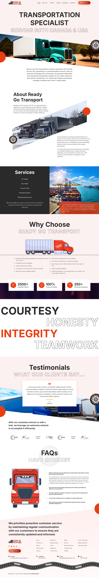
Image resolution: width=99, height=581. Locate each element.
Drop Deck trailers (82, 548)
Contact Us (72, 2)
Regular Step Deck (82, 546)
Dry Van (66, 546)
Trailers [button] (52, 2)
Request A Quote (84, 2)
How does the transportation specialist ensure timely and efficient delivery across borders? (67, 491)
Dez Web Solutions (34, 577)
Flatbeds (66, 554)
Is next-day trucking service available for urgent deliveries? (65, 501)
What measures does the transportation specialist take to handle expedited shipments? (67, 506)
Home (39, 2)
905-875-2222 (42, 561)
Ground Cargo (25, 190)
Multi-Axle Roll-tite (68, 548)
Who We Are (39, 546)
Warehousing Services (24, 200)
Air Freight (25, 179)
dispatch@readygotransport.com (67, 561)
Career (52, 548)
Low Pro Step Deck (82, 543)
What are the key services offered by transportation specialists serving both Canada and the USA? (69, 477)
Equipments (65, 2)
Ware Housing (39, 551)
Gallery (38, 548)
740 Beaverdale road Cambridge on (19, 561)
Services (58, 2)
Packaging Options (25, 195)
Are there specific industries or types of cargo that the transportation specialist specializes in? (68, 497)
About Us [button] (44, 2)
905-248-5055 (83, 561)
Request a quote (54, 546)
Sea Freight (24, 185)
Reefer (65, 543)
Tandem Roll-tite (68, 551)
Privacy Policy (53, 554)
